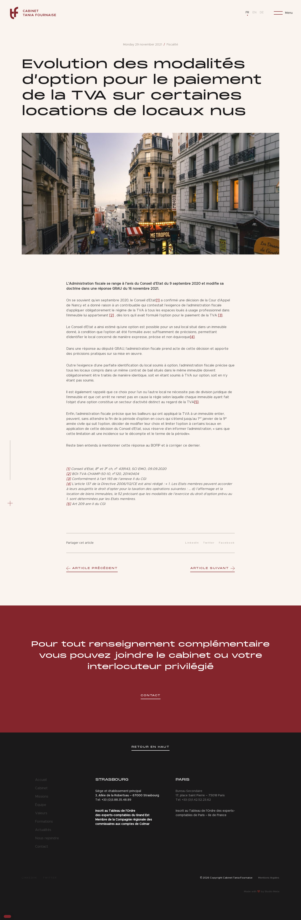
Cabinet (41, 788)
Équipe (40, 805)
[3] (220, 315)
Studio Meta (272, 891)
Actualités (43, 830)
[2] (111, 315)
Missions (41, 796)
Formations (44, 821)
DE (262, 12)
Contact (41, 846)
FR (247, 12)
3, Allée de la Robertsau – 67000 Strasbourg (127, 795)
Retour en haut (150, 747)
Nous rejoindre (47, 838)
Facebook (227, 542)
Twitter (209, 542)
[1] (158, 300)
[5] (196, 402)
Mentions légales (268, 877)
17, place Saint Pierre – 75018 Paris (200, 795)
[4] (192, 337)
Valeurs (41, 813)
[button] (7, 916)
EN (254, 12)
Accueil (41, 780)
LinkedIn (192, 542)
